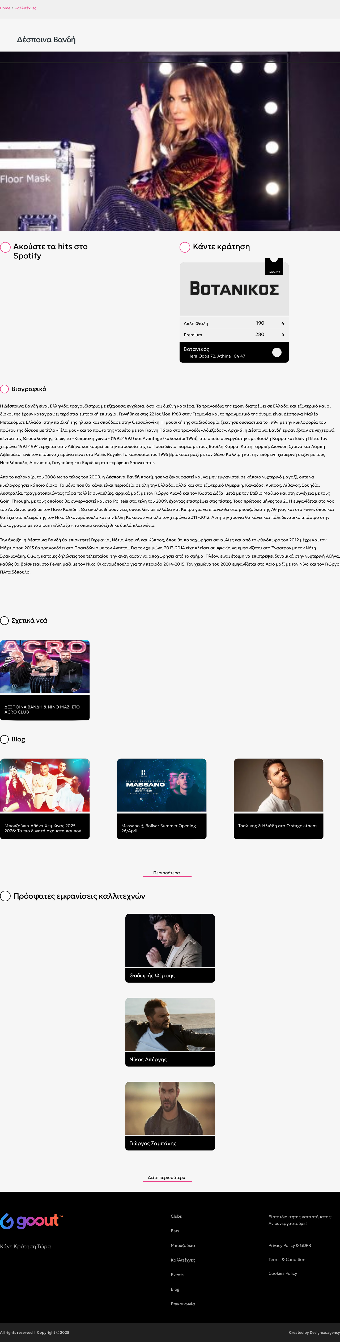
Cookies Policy (283, 1273)
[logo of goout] (31, 1221)
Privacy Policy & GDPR (290, 1245)
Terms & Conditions (288, 1259)
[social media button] (4, 1270)
